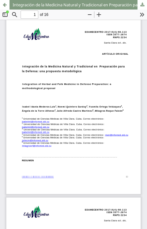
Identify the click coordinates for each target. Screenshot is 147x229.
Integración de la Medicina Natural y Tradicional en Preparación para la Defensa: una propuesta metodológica (80, 5)
